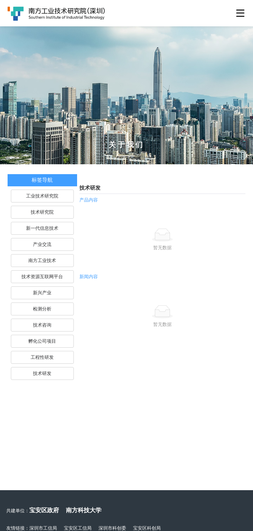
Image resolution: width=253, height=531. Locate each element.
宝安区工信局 (78, 528)
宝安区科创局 (147, 528)
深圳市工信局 (43, 528)
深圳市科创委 (112, 528)
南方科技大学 (83, 510)
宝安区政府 (44, 510)
